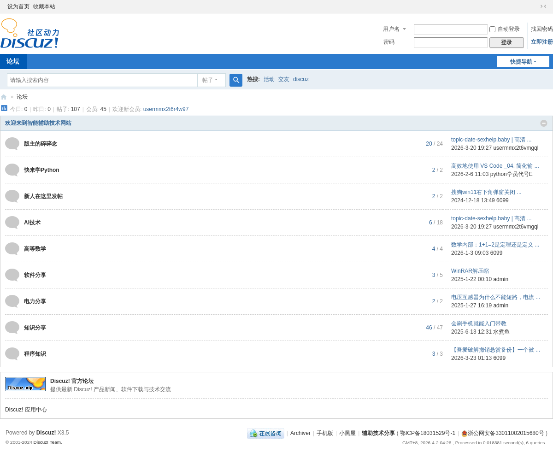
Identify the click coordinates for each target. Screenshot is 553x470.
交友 (283, 79)
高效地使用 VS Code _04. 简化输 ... (495, 166)
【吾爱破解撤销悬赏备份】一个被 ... (495, 350)
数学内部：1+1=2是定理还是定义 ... (495, 244)
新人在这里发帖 (43, 196)
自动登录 (504, 29)
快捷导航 (521, 62)
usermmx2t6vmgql (515, 148)
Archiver (300, 433)
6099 (502, 200)
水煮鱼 (501, 332)
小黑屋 (347, 433)
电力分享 (35, 301)
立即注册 (542, 42)
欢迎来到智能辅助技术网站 (38, 123)
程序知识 (35, 354)
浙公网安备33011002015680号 (502, 433)
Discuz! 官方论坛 (72, 381)
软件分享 (35, 275)
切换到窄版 (543, 6)
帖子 (207, 80)
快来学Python (41, 170)
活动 (269, 79)
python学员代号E (511, 174)
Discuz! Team (47, 442)
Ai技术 (32, 222)
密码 (388, 42)
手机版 (325, 433)
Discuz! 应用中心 (26, 409)
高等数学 (35, 249)
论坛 (22, 97)
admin (500, 279)
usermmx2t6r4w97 (166, 109)
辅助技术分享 (378, 433)
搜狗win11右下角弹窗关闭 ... (486, 192)
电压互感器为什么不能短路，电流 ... (495, 297)
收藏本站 (44, 6)
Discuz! (46, 432)
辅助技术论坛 (3, 97)
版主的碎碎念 (40, 144)
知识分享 (35, 327)
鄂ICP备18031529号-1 (427, 433)
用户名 (391, 29)
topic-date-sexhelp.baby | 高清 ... (491, 139)
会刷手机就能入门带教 (478, 323)
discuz (301, 79)
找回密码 (542, 29)
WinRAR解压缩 (470, 271)
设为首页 (18, 6)
